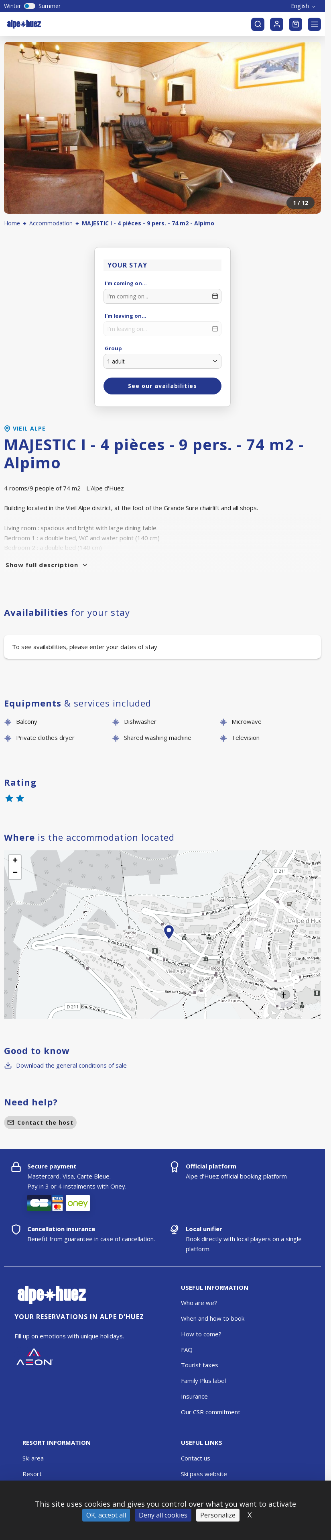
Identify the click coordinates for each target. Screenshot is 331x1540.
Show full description (47, 565)
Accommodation (51, 223)
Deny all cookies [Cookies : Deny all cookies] (163, 1515)
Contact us (195, 1458)
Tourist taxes (199, 1365)
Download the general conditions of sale (65, 1065)
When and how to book (212, 1318)
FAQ (187, 1350)
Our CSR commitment (210, 1412)
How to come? (201, 1334)
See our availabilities (162, 386)
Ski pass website (204, 1474)
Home (12, 223)
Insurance (194, 1396)
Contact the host (40, 1122)
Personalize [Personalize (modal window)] (218, 1515)
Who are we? (199, 1303)
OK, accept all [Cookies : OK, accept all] (106, 1515)
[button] (169, 941)
